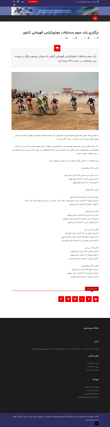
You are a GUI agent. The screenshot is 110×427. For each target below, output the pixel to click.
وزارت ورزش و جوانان (91, 386)
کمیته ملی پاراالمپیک (91, 393)
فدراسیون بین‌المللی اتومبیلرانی (88, 397)
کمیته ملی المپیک (92, 390)
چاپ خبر (63, 38)
